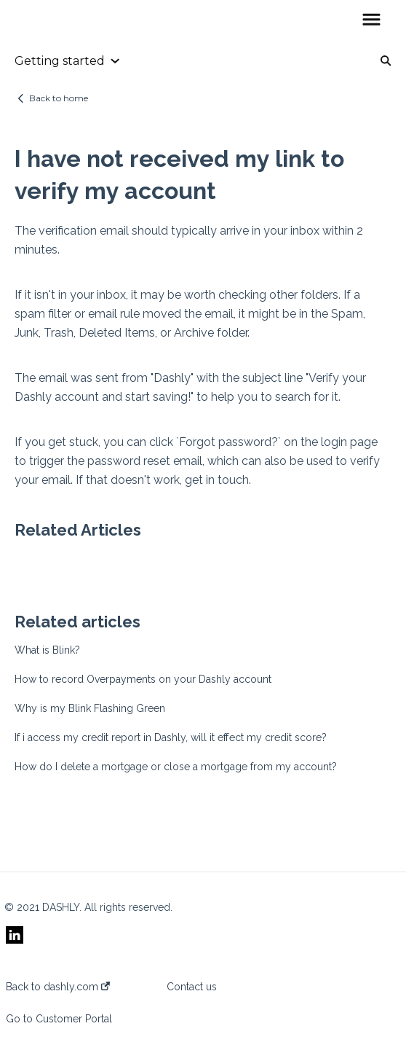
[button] (371, 20)
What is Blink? (47, 650)
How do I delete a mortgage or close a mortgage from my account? (176, 766)
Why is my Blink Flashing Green (90, 708)
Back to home (58, 98)
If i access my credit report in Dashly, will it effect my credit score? (171, 737)
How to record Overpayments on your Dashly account (143, 679)
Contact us (192, 987)
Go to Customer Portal (59, 1019)
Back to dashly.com (58, 987)
